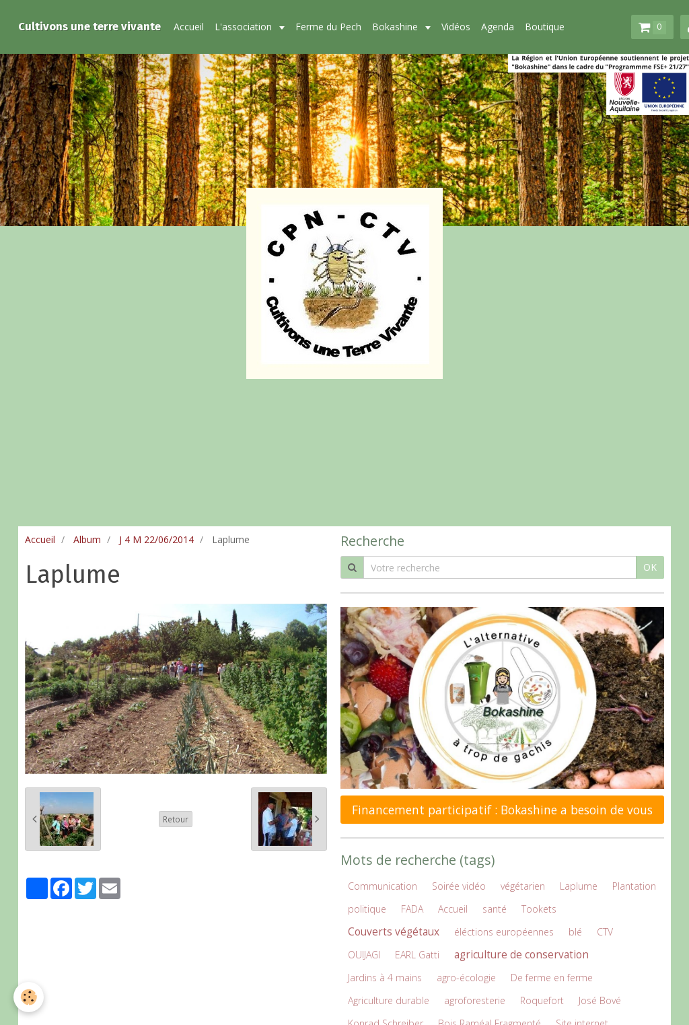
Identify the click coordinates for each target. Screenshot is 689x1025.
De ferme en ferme (552, 977)
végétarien (523, 886)
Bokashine (396, 26)
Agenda (497, 26)
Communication (382, 886)
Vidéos (455, 26)
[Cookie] (28, 997)
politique (367, 909)
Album (87, 539)
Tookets (538, 909)
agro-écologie (466, 977)
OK (650, 567)
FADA (412, 909)
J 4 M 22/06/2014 (156, 539)
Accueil (189, 26)
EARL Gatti (417, 954)
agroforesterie (474, 1000)
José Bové (600, 1000)
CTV (605, 931)
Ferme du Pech (328, 26)
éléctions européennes (504, 931)
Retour (175, 819)
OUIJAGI (364, 954)
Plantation (634, 886)
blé (575, 931)
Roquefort (542, 1000)
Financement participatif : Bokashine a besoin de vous (502, 810)
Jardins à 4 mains (385, 977)
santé (494, 909)
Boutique (545, 26)
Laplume (578, 886)
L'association (245, 26)
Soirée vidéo (459, 886)
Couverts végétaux (393, 932)
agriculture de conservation (521, 955)
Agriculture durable (388, 1000)
